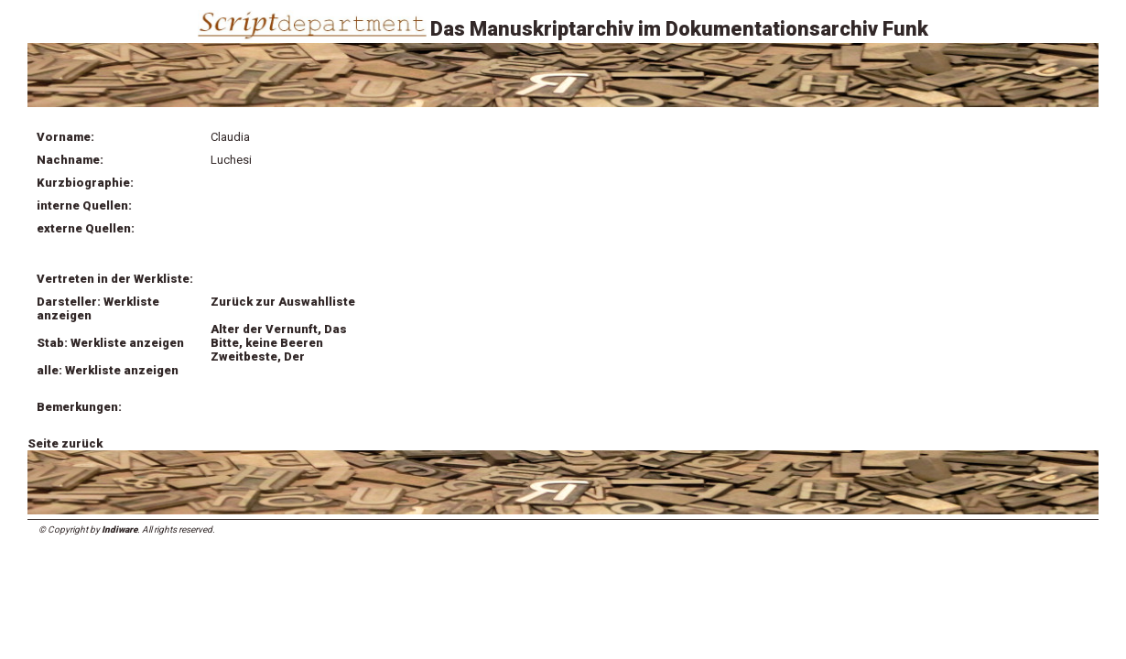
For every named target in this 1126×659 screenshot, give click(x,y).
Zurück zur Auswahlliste (283, 301)
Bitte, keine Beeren (267, 343)
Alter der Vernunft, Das (279, 329)
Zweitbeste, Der (258, 356)
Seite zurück (65, 443)
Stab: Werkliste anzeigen (110, 343)
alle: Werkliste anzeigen (108, 370)
